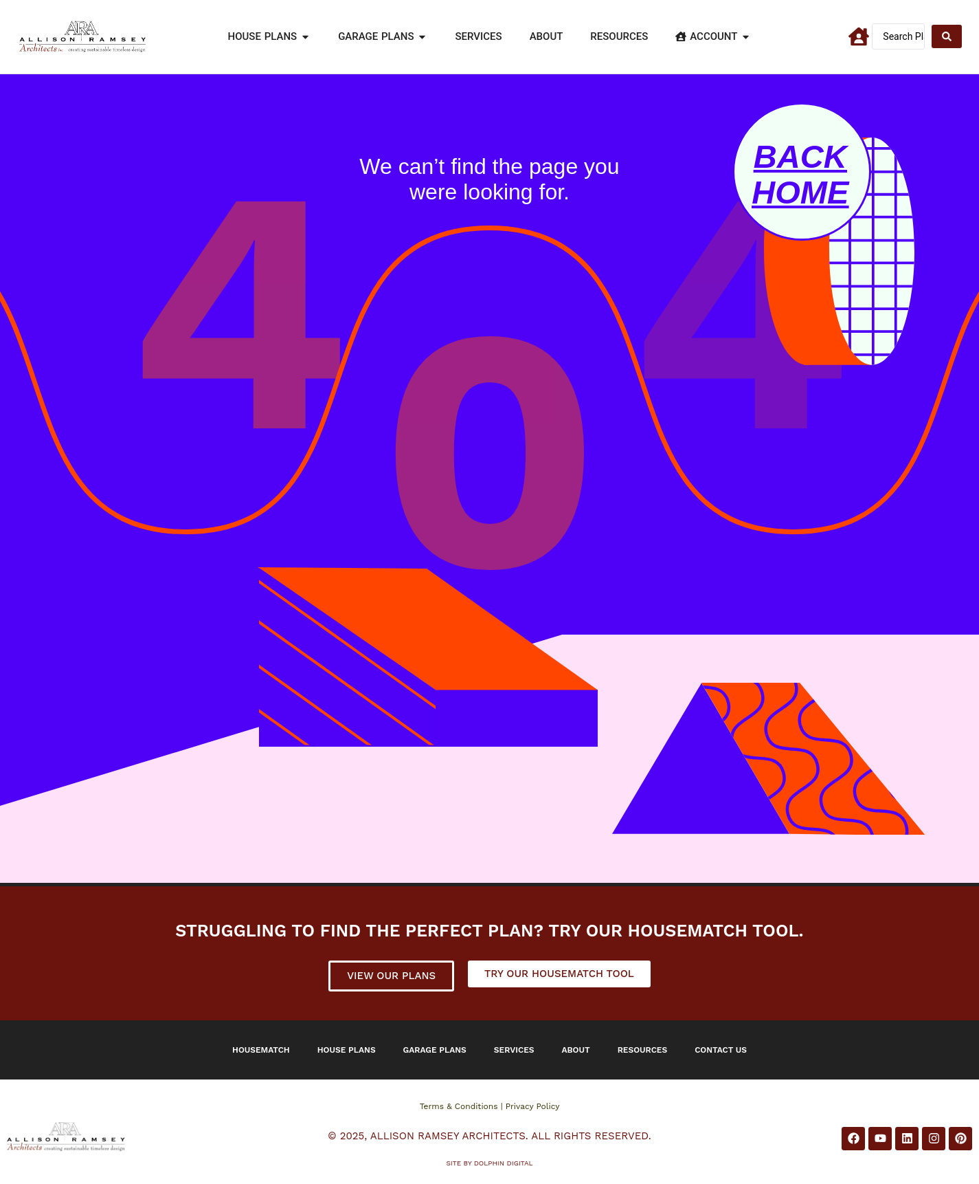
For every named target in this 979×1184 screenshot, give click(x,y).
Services (514, 1050)
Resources (643, 1050)
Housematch (261, 1050)
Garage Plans (434, 1050)
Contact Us (721, 1050)
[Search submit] (947, 36)
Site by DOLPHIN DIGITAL (489, 1163)
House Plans (346, 1050)
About (576, 1050)
